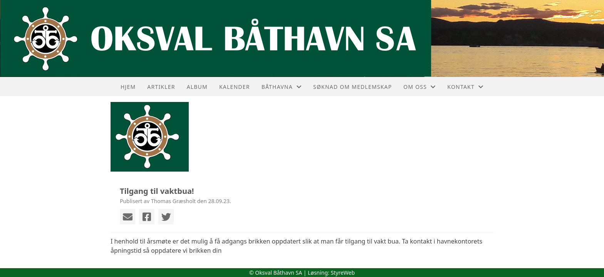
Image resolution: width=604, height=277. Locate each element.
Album (197, 86)
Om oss (419, 86)
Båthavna (282, 86)
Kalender (234, 86)
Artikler (161, 86)
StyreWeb (343, 272)
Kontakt (465, 86)
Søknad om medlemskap (352, 86)
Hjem (128, 86)
